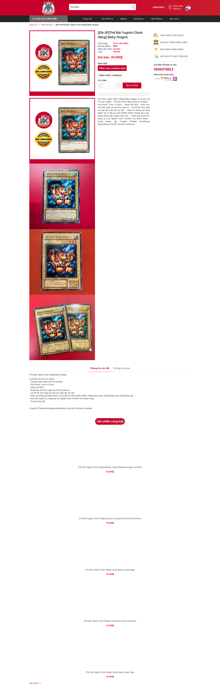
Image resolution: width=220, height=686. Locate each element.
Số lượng (102, 80)
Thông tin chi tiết (99, 368)
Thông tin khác (121, 368)
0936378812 (158, 7)
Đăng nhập (178, 6)
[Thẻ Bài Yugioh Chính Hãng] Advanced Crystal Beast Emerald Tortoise (110, 518)
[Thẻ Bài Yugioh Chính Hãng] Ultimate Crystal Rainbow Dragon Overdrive (110, 467)
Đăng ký (176, 9)
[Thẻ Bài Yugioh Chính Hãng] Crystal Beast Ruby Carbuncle (110, 621)
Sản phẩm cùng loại (110, 421)
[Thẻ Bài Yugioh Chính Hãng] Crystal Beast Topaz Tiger (110, 672)
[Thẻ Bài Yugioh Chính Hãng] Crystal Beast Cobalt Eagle (110, 570)
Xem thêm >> (35, 683)
